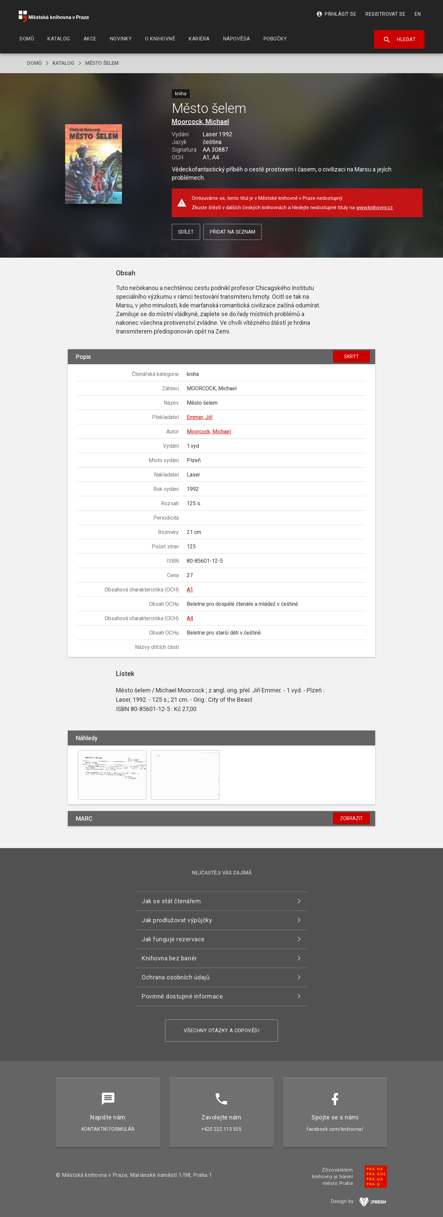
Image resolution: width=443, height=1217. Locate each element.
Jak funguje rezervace (173, 939)
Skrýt (351, 356)
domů (34, 63)
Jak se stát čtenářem (171, 901)
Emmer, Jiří (199, 417)
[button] (94, 164)
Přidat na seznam (232, 232)
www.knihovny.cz (374, 208)
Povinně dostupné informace (182, 996)
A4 (190, 618)
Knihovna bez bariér (169, 958)
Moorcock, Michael (200, 122)
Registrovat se (385, 14)
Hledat (399, 40)
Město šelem (102, 63)
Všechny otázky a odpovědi (222, 1031)
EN (418, 14)
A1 (190, 589)
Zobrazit (351, 818)
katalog (63, 63)
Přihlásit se (336, 14)
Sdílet (186, 232)
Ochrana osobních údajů (175, 977)
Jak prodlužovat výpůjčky (177, 920)
